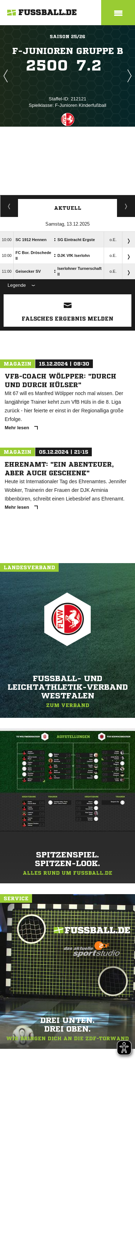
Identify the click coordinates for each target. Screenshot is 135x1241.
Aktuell (67, 207)
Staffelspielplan (9, 206)
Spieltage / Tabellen (126, 206)
